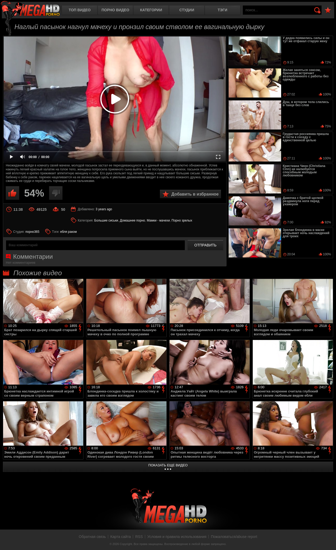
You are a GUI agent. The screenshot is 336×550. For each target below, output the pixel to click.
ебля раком (68, 232)
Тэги (222, 10)
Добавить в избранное (195, 194)
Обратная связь (92, 537)
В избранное (328, 10)
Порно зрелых (182, 220)
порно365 (32, 232)
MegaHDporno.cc (30, 9)
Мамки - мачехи (158, 220)
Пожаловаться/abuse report (234, 537)
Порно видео (115, 10)
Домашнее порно (132, 220)
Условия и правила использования (176, 537)
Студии (186, 10)
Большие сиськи (106, 220)
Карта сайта (120, 537)
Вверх (328, 540)
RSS (139, 537)
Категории (151, 10)
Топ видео (80, 10)
